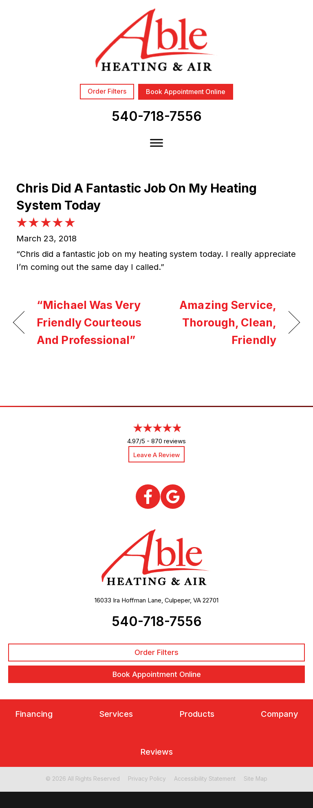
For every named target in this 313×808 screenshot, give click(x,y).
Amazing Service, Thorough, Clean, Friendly (220, 322)
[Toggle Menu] (156, 143)
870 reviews (168, 441)
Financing (34, 714)
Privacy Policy (147, 778)
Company (279, 714)
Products (196, 714)
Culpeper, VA (183, 600)
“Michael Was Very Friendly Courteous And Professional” (89, 322)
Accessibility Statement (205, 778)
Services (116, 714)
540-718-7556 (157, 116)
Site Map (255, 778)
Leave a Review (156, 455)
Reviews (156, 752)
